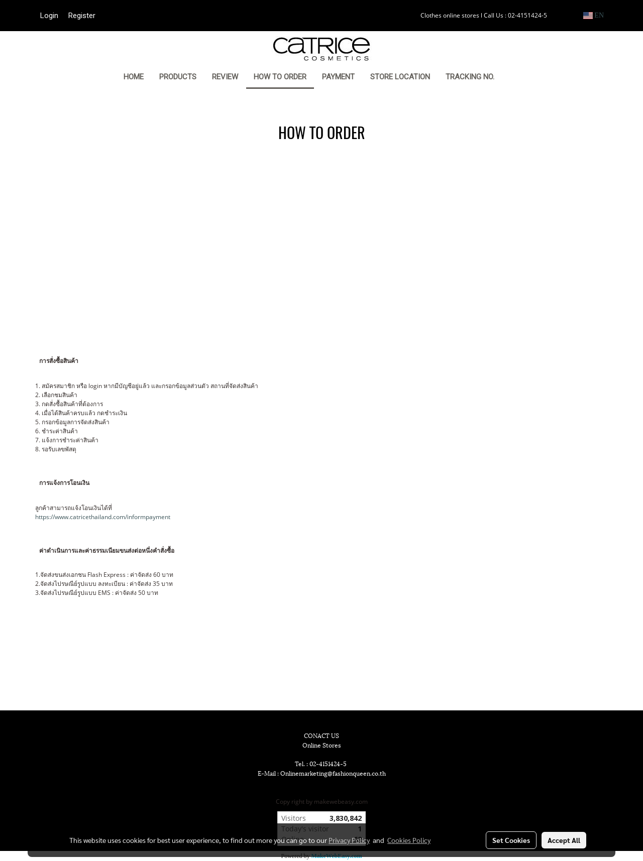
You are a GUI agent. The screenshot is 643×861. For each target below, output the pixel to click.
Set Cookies (511, 839)
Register (81, 15)
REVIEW (225, 76)
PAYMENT (338, 76)
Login (49, 15)
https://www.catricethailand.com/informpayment (102, 517)
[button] (517, 78)
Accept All (564, 839)
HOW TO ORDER (280, 76)
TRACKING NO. (470, 76)
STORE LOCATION (400, 76)
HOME (134, 76)
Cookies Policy (409, 839)
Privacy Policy (349, 839)
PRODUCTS (177, 76)
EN (593, 15)
